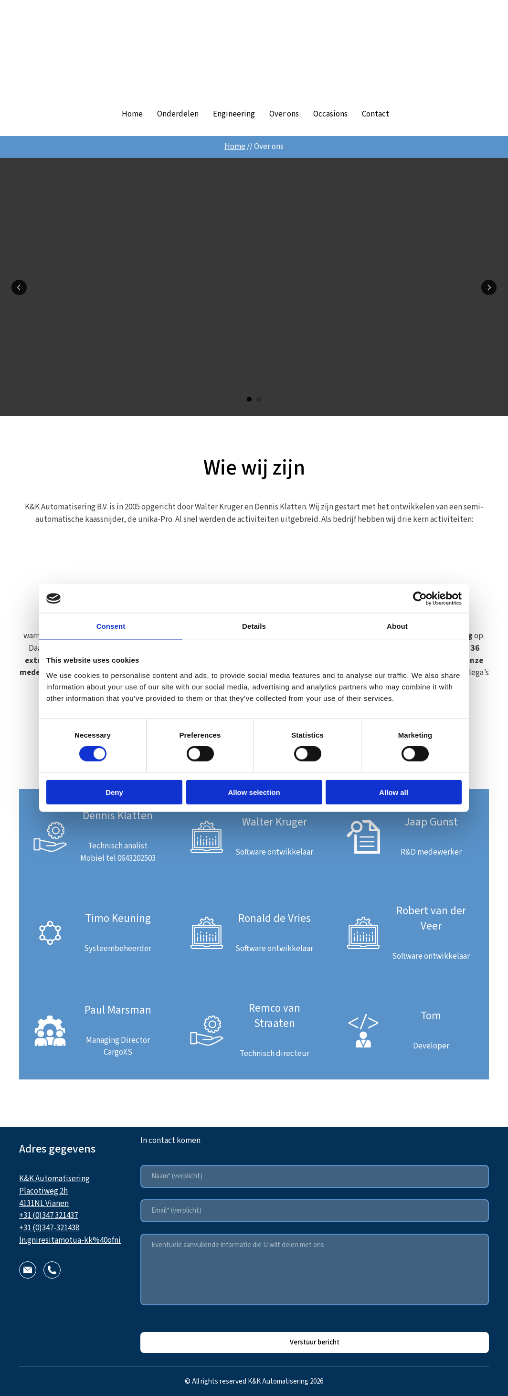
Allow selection (254, 792)
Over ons (284, 114)
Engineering (234, 114)
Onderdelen (178, 114)
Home (132, 114)
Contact (375, 114)
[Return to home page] (254, 50)
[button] (27, 1270)
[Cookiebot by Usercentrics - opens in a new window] (420, 599)
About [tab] (397, 626)
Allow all (393, 792)
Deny (114, 792)
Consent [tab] (111, 626)
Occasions (330, 114)
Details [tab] (254, 626)
